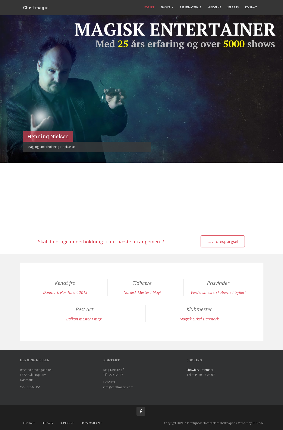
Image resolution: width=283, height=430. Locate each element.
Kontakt (251, 7)
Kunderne (214, 7)
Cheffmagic (35, 7)
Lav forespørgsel (222, 241)
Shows (165, 7)
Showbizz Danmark (199, 370)
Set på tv (233, 7)
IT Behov (258, 423)
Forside (149, 7)
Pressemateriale (190, 7)
